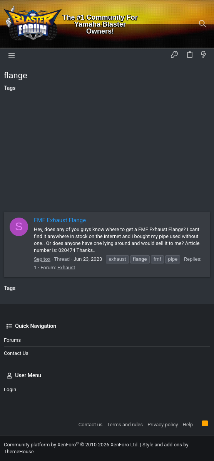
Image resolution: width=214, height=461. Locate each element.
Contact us (16, 353)
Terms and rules (125, 424)
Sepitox (42, 259)
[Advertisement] (107, 154)
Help (187, 424)
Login (10, 389)
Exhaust (66, 267)
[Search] (202, 24)
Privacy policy (162, 424)
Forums (12, 340)
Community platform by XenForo (71, 444)
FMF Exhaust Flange (60, 220)
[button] (11, 55)
